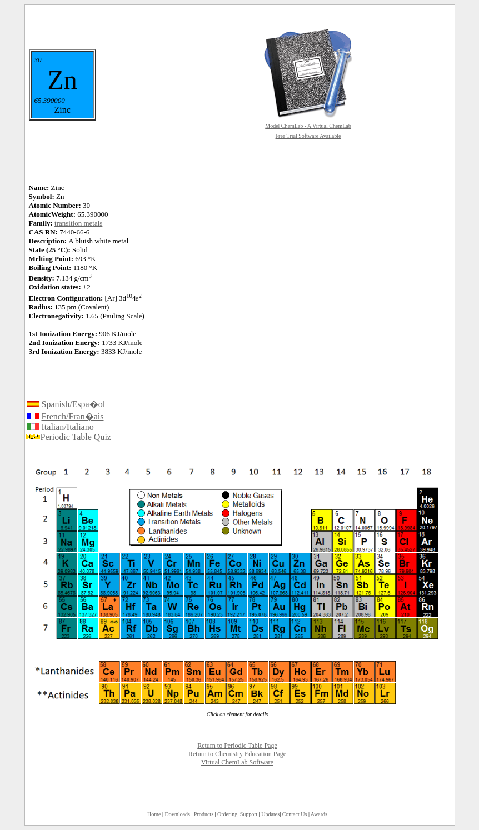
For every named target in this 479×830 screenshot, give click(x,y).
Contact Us (294, 814)
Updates (270, 814)
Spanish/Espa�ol (74, 404)
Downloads (177, 814)
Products (203, 814)
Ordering (227, 814)
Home (154, 814)
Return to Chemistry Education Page (237, 754)
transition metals (78, 223)
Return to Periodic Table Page (237, 745)
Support (249, 814)
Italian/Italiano (68, 427)
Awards (319, 814)
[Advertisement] (289, 263)
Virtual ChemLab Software (237, 762)
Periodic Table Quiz (76, 437)
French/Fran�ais (73, 416)
